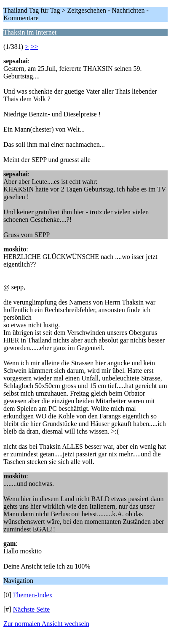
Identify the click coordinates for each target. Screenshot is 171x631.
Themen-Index (32, 595)
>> (34, 46)
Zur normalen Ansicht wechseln (46, 623)
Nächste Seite (31, 609)
